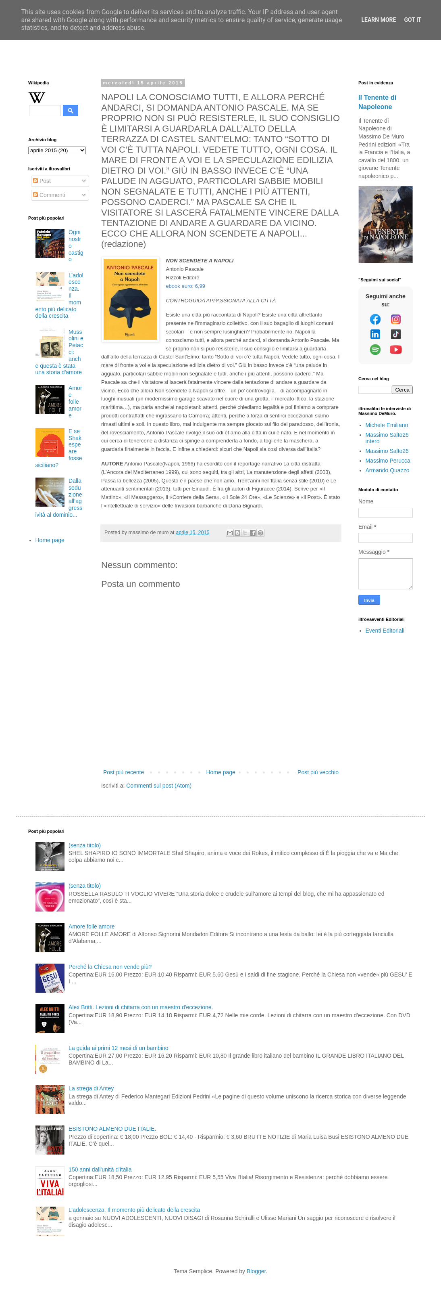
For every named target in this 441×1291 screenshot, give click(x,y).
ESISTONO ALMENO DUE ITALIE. (112, 1128)
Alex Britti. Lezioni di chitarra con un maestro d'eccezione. (141, 1007)
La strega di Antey (91, 1088)
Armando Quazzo (388, 470)
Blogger (256, 1271)
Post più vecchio (318, 772)
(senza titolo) (85, 845)
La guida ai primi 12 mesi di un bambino (118, 1048)
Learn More (378, 20)
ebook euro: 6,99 (185, 286)
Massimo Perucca (388, 460)
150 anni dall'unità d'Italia (100, 1169)
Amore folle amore (75, 401)
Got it (412, 20)
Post (42, 181)
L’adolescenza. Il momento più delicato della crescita (134, 1210)
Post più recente (123, 772)
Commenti (49, 195)
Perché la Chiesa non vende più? (110, 967)
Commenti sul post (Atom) (158, 785)
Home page (220, 772)
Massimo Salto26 (387, 451)
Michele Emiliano (387, 425)
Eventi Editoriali (385, 630)
